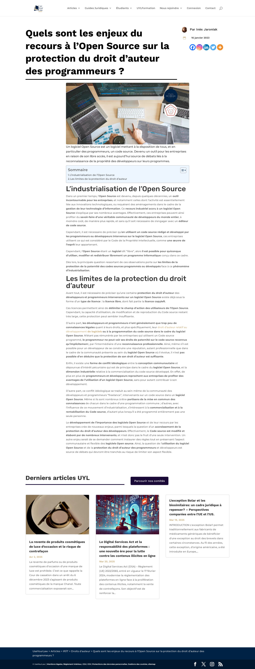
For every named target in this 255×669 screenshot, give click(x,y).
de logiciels (94, 331)
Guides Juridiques (96, 8)
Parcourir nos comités (149, 481)
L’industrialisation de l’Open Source (92, 175)
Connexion (194, 8)
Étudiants (122, 8)
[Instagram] (199, 47)
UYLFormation (146, 8)
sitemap (151, 664)
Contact (210, 8)
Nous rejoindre (169, 8)
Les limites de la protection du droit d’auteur (98, 178)
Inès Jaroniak (206, 29)
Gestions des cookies (137, 664)
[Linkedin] (206, 47)
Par (193, 29)
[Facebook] (193, 47)
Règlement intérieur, (72, 664)
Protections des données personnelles (109, 664)
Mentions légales (54, 664)
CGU (85, 664)
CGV (89, 664)
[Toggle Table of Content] (181, 170)
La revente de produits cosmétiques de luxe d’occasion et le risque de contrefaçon (57, 546)
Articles (72, 8)
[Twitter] (213, 47)
